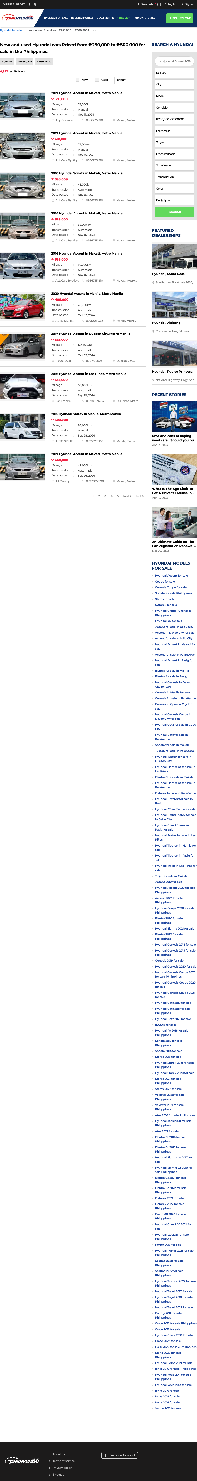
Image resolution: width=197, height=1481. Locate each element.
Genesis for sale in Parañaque (175, 698)
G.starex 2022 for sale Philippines (169, 1206)
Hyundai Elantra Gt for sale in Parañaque (175, 785)
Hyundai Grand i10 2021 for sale (173, 1226)
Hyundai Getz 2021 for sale (173, 1019)
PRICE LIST (123, 17)
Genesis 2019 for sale (169, 960)
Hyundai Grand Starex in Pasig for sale (172, 827)
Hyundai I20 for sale (168, 621)
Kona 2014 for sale (167, 1402)
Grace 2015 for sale (167, 1329)
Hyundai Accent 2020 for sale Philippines (175, 890)
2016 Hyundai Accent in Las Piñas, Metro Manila (88, 374)
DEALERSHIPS (105, 17)
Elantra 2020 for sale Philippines (169, 920)
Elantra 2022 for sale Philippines (169, 936)
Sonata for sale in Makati (172, 745)
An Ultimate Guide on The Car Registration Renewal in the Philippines (173, 544)
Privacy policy (62, 1468)
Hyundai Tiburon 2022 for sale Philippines (175, 1283)
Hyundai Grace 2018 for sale (174, 1335)
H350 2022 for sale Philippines (175, 1347)
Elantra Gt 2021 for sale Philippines (170, 1180)
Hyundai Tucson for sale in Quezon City (173, 759)
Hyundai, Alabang (166, 323)
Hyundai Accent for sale (171, 575)
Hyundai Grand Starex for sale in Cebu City (175, 817)
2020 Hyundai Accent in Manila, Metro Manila (87, 294)
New (85, 80)
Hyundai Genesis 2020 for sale (175, 966)
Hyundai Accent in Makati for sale (175, 646)
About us (59, 1454)
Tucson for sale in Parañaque (175, 751)
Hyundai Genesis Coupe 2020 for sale (175, 985)
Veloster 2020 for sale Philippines (169, 1097)
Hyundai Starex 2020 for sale (174, 1073)
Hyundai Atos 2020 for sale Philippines (173, 1123)
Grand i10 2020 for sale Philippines (170, 1216)
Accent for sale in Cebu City (174, 627)
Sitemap (58, 1474)
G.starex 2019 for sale (169, 1198)
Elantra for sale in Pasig (171, 676)
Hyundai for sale (11, 30)
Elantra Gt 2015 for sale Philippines (170, 1149)
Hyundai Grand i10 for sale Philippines (173, 613)
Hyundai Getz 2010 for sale (173, 1003)
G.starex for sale (166, 605)
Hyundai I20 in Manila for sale (175, 809)
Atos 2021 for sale (167, 1131)
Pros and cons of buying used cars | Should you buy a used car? (174, 438)
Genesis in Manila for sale (172, 692)
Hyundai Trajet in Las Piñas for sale (176, 868)
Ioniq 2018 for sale (167, 1396)
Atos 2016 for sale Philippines (175, 1115)
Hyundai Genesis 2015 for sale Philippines (175, 953)
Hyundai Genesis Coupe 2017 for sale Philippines (175, 974)
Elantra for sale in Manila (172, 670)
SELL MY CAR (180, 18)
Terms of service (64, 1461)
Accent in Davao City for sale (174, 632)
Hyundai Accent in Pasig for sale (174, 662)
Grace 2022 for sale (168, 1341)
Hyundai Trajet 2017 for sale (173, 1291)
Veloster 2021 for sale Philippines (169, 1107)
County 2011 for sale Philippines (168, 1315)
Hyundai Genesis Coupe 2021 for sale (175, 995)
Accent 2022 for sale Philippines (169, 900)
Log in (169, 4)
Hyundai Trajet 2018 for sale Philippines (174, 1299)
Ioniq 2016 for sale (167, 1390)
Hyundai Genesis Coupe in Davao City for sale (173, 716)
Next (126, 496)
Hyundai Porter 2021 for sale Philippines (174, 1253)
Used (104, 80)
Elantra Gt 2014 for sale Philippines (170, 1139)
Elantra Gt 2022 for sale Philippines (171, 1190)
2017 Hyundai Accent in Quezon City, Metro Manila (90, 334)
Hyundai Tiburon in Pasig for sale (174, 858)
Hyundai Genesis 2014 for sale (175, 944)
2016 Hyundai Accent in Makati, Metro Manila (86, 253)
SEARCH (175, 212)
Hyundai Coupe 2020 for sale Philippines (174, 910)
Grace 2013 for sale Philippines (176, 1323)
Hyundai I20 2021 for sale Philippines (172, 1237)
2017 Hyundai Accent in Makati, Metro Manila (86, 93)
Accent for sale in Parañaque (175, 654)
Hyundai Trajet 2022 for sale (174, 1307)
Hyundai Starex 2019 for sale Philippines (174, 1065)
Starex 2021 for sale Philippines (168, 1081)
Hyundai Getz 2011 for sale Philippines (172, 1011)
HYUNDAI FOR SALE (56, 17)
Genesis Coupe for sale (171, 587)
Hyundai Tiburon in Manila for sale (175, 848)
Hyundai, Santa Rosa (168, 274)
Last (138, 496)
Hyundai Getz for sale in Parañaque (171, 737)
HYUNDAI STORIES (144, 17)
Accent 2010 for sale (168, 882)
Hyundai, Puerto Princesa (172, 371)
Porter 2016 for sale (168, 1244)
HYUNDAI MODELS (82, 17)
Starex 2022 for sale (168, 1089)
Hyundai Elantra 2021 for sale (174, 928)
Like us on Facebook (120, 1455)
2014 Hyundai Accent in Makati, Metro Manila (87, 213)
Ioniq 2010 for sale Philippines (175, 1368)
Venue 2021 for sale (168, 1408)
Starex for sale (165, 599)
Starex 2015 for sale (168, 1057)
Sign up (187, 4)
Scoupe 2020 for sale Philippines (169, 1263)
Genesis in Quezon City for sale (173, 706)
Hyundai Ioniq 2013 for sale (173, 1385)
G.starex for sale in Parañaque (175, 793)
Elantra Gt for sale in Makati (174, 777)
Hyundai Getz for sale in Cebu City (175, 727)
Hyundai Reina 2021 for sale (174, 1363)
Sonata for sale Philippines (173, 593)
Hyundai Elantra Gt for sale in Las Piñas (175, 769)
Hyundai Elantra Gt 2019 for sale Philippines (173, 1170)
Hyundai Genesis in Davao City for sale (173, 684)
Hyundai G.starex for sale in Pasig (174, 801)
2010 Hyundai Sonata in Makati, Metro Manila (87, 173)
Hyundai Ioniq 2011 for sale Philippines (173, 1377)
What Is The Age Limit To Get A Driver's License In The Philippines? (172, 491)
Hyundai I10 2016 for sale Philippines (171, 1033)
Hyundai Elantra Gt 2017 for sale (173, 1160)
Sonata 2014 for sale (168, 1051)
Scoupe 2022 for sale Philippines (169, 1273)
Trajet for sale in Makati (171, 876)
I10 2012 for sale (165, 1025)
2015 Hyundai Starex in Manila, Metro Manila (86, 414)
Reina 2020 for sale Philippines (168, 1355)
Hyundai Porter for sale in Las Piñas (175, 837)
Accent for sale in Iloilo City (173, 638)
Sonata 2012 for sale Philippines (168, 1043)
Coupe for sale (165, 581)
